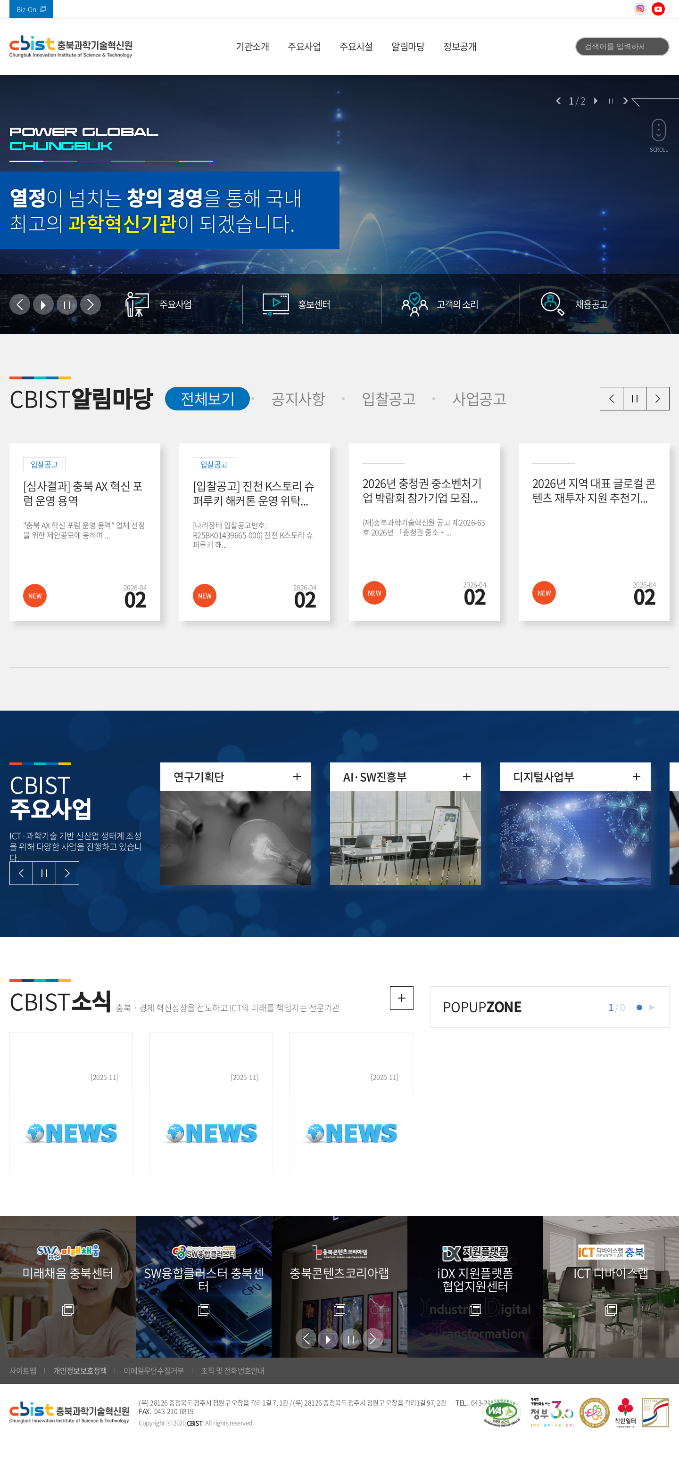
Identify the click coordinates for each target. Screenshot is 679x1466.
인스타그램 (640, 9)
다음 (625, 101)
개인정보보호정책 (80, 1394)
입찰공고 (388, 398)
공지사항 (298, 398)
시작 (595, 101)
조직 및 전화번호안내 (232, 1394)
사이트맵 (22, 1394)
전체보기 (199, 398)
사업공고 (479, 398)
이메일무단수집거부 (154, 1394)
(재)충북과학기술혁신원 (70, 46)
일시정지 (634, 398)
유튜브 (658, 9)
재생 (652, 1007)
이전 (558, 101)
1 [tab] (639, 1007)
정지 (610, 101)
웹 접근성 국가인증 (501, 1437)
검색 (656, 46)
